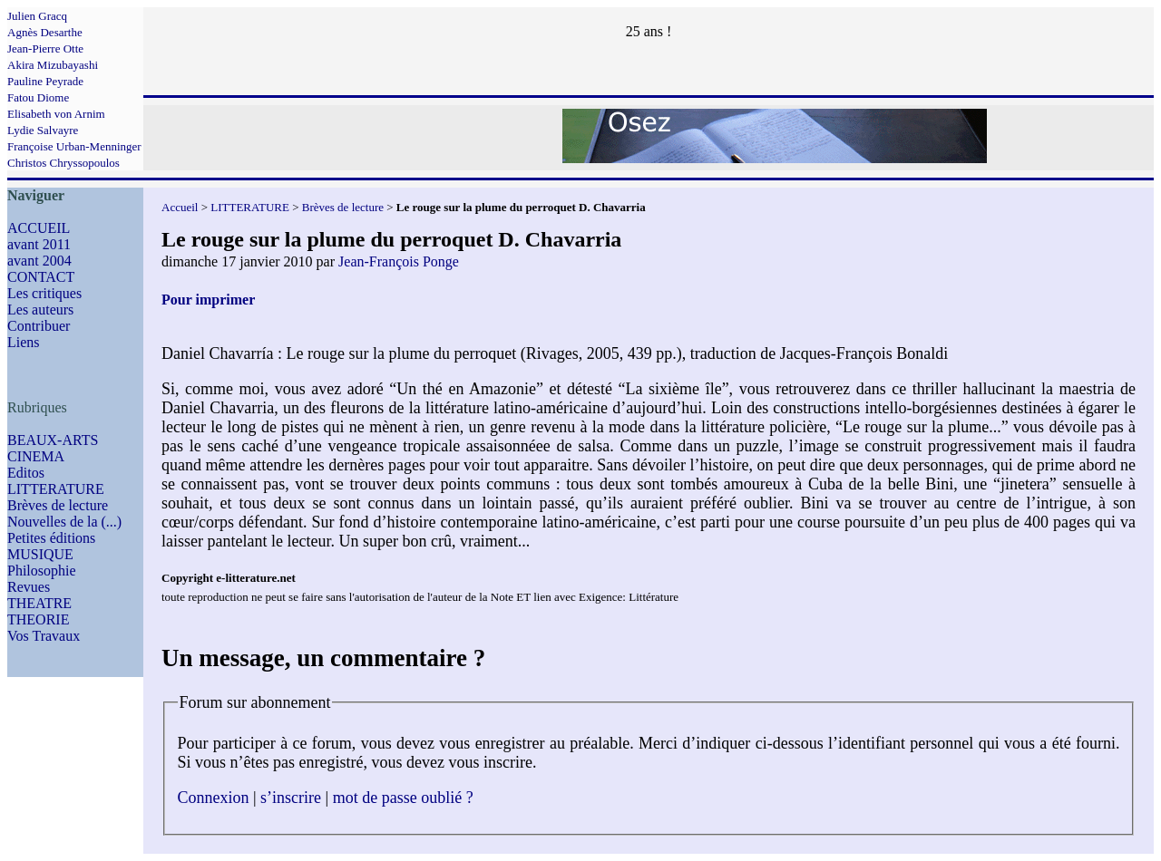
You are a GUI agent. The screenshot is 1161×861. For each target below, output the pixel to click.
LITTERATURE (55, 489)
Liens (23, 342)
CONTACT (40, 277)
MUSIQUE (40, 554)
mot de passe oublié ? (403, 797)
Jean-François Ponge (398, 261)
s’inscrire (290, 797)
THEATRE (39, 603)
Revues (28, 587)
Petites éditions (51, 538)
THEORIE (38, 619)
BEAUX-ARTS (52, 440)
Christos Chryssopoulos (63, 162)
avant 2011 (39, 244)
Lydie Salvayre (42, 130)
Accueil (179, 207)
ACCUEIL (38, 228)
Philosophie (41, 570)
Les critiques (44, 293)
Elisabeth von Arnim (56, 114)
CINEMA (35, 456)
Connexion (213, 797)
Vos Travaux (43, 635)
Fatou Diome (38, 97)
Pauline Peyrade (45, 81)
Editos (25, 472)
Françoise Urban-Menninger (74, 146)
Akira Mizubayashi (52, 65)
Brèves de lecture (57, 505)
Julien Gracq (37, 16)
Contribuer (38, 326)
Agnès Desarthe (45, 32)
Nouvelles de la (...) (64, 521)
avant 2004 (39, 260)
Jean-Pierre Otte (45, 48)
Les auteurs (40, 309)
